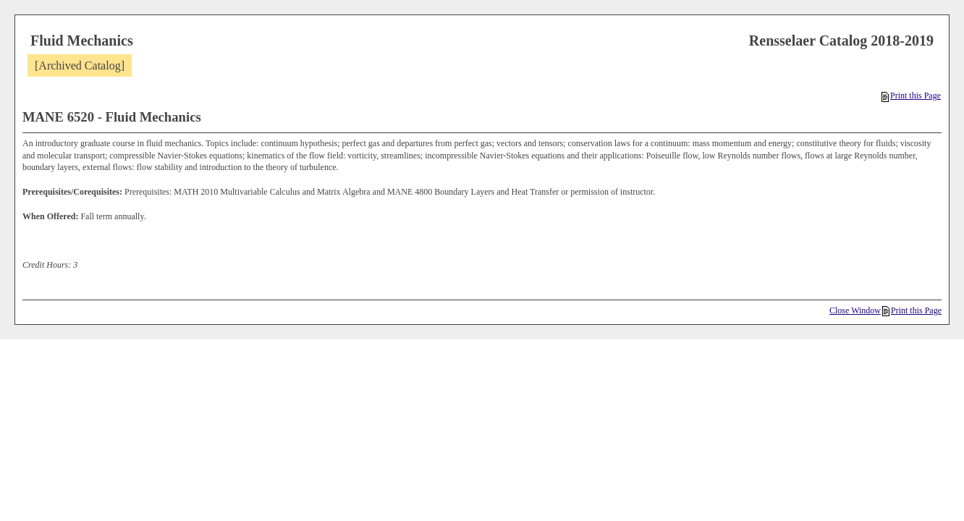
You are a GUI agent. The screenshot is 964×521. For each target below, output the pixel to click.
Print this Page (911, 95)
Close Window (855, 310)
